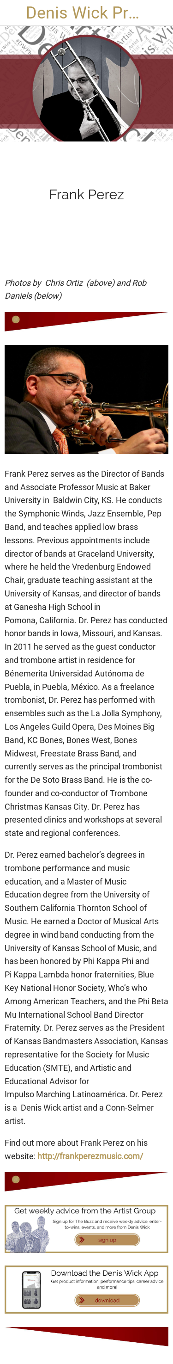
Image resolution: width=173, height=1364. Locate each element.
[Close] (12, 12)
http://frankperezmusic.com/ (90, 1156)
